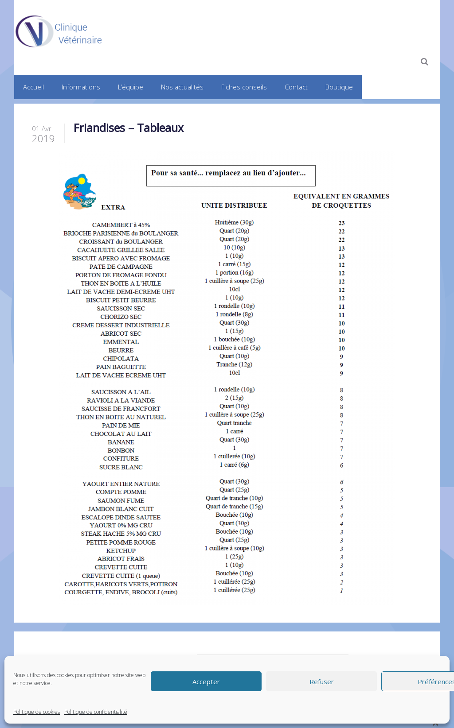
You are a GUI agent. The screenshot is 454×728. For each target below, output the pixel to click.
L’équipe (130, 86)
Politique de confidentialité (95, 712)
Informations (81, 86)
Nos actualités (182, 86)
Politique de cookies (36, 712)
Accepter (206, 681)
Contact (296, 86)
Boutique (339, 86)
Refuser (321, 681)
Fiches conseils (244, 86)
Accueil (33, 86)
